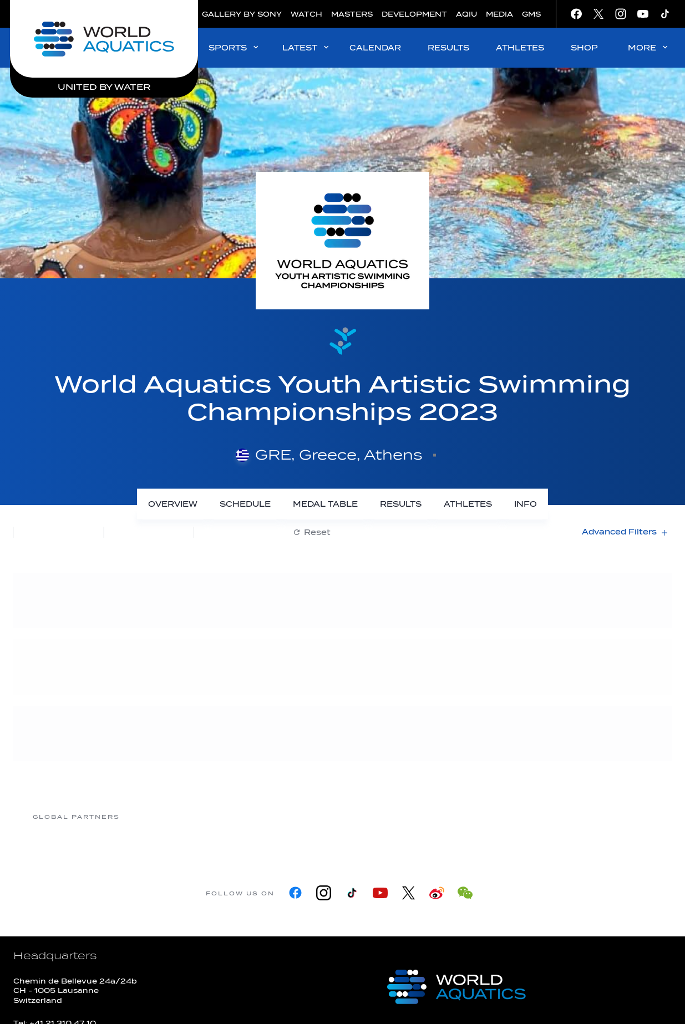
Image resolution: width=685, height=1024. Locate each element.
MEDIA (499, 14)
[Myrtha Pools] (253, 816)
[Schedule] (245, 504)
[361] (164, 816)
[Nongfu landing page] (341, 816)
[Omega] (430, 816)
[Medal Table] (325, 504)
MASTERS (352, 14)
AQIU (466, 14)
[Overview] (173, 504)
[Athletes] (468, 504)
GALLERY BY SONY (242, 14)
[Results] (401, 504)
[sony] (519, 816)
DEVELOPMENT (414, 14)
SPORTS (234, 47)
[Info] (525, 504)
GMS (531, 14)
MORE (648, 47)
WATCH (306, 14)
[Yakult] (608, 816)
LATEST (306, 47)
